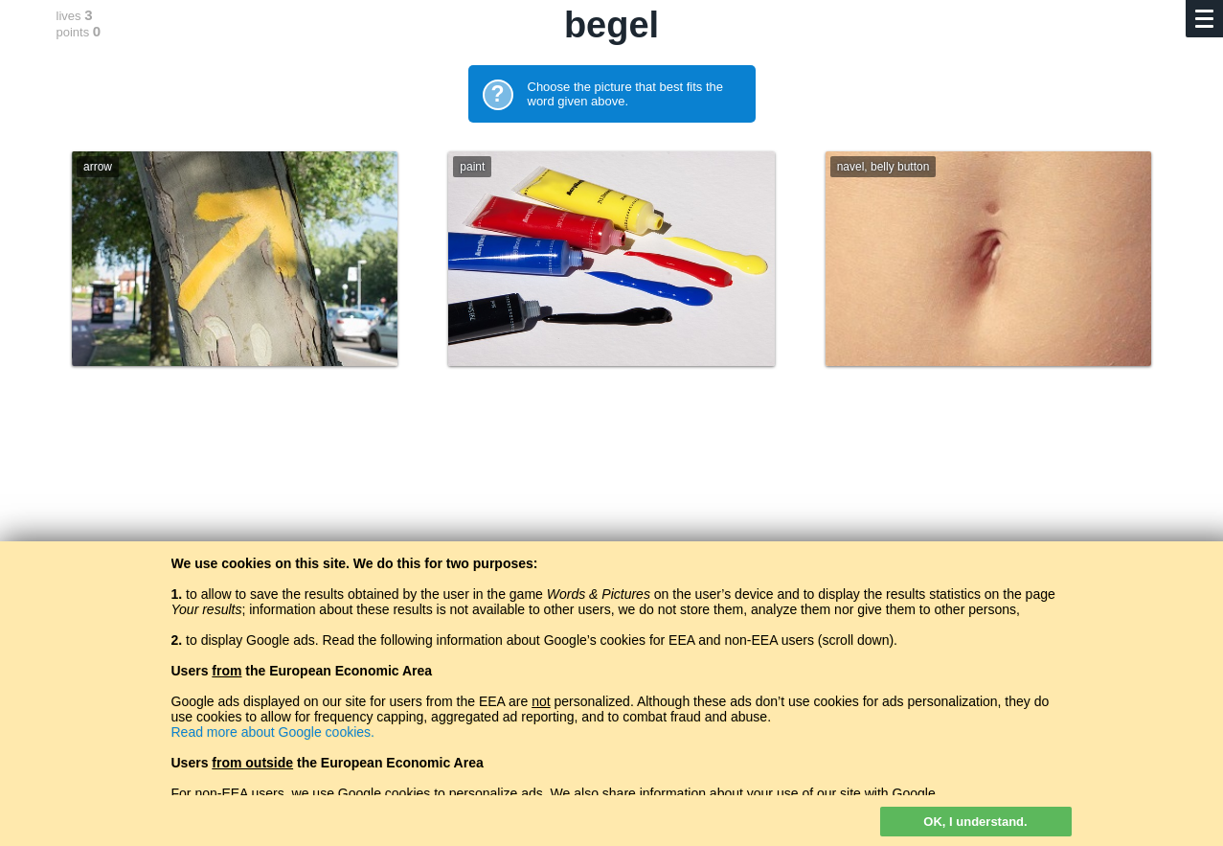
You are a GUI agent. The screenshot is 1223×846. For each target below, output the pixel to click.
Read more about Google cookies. (272, 732)
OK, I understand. (975, 821)
